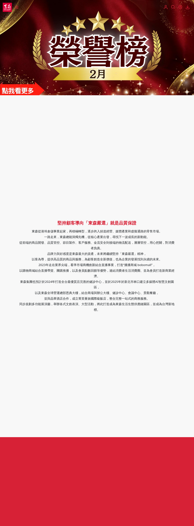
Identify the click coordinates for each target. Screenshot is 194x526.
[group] (97, 47)
